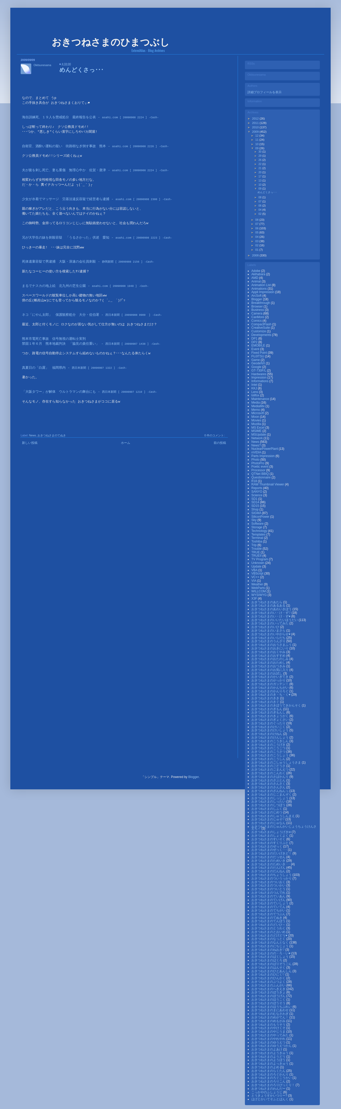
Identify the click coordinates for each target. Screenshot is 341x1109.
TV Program (260, 559)
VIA (254, 581)
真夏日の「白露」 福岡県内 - (68, 368)
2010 (256, 127)
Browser (257, 306)
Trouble (257, 548)
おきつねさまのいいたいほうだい (275, 620)
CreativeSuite (261, 327)
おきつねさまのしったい (268, 801)
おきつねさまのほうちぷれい (271, 1007)
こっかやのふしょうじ (267, 1092)
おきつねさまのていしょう (270, 903)
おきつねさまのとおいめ (268, 932)
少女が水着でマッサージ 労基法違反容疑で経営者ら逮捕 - (91, 199)
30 (260, 151)
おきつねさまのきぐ (265, 702)
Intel (254, 385)
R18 (254, 481)
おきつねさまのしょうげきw (271, 832)
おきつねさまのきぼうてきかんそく (276, 705)
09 (257, 148)
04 (260, 209)
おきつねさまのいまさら (268, 630)
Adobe (256, 271)
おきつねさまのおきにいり (270, 648)
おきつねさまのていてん (268, 907)
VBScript (257, 573)
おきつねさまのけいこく (268, 727)
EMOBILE (258, 345)
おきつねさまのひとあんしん (271, 971)
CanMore (258, 317)
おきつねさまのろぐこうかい (271, 1078)
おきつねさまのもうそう (268, 1024)
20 (260, 172)
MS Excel (258, 427)
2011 (256, 122)
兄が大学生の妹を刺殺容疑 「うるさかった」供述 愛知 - (91, 237)
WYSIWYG (259, 595)
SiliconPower (260, 516)
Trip (254, 545)
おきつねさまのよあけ (267, 1049)
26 (260, 159)
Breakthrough (261, 303)
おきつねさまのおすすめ (268, 655)
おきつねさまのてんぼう (268, 921)
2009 (256, 131)
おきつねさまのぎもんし (268, 712)
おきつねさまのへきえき (268, 989)
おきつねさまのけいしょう (270, 730)
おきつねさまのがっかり (268, 680)
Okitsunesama (42, 65)
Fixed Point (259, 353)
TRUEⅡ (256, 555)
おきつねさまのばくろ (267, 960)
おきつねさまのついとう (268, 889)
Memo (256, 410)
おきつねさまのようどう (268, 1056)
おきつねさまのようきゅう (270, 1053)
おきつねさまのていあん (268, 896)
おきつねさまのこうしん (268, 759)
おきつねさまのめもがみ (268, 1021)
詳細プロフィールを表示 (264, 92)
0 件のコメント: (214, 435)
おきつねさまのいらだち (268, 638)
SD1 (254, 499)
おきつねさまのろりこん (268, 1081)
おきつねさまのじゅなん (268, 823)
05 (257, 232)
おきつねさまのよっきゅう (270, 1063)
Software (258, 523)
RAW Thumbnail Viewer (268, 484)
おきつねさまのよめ (265, 1067)
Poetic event (260, 466)
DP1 (254, 338)
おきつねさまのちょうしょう (271, 875)
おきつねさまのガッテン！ (270, 684)
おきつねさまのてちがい (268, 910)
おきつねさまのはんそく (268, 967)
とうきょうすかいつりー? (269, 1095)
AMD (255, 278)
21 (260, 168)
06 (260, 205)
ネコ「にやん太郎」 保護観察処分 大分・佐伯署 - (86, 315)
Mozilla (256, 424)
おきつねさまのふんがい (268, 985)
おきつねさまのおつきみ (268, 666)
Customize (259, 331)
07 (260, 201)
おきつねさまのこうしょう (270, 755)
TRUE (256, 552)
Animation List (261, 285)
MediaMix (258, 406)
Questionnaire (261, 477)
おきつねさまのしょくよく (270, 835)
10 (257, 144)
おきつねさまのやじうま (268, 1031)
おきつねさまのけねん (267, 734)
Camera (257, 313)
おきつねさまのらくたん (268, 1071)
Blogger (257, 299)
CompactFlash (261, 324)
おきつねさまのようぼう (268, 1060)
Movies (256, 420)
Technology (259, 531)
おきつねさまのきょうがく (270, 716)
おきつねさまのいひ (265, 627)
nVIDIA (256, 452)
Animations (259, 288)
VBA (254, 570)
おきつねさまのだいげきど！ (271, 853)
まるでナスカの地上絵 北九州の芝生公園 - (79, 286)
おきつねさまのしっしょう (270, 798)
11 (257, 139)
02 (260, 213)
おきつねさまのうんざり (268, 641)
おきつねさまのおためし (268, 662)
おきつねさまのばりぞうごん (271, 964)
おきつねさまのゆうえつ (268, 1042)
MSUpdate (259, 434)
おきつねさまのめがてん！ (270, 1017)
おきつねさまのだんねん (268, 871)
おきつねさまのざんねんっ (270, 791)
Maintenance (260, 399)
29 (260, 155)
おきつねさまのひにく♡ (268, 974)
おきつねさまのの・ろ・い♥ (271, 953)
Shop (255, 509)
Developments (261, 335)
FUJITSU (258, 356)
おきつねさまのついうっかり (271, 878)
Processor (258, 470)
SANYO (257, 491)
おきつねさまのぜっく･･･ (269, 850)
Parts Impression (263, 456)
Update (256, 566)
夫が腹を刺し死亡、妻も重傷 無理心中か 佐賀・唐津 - (89, 170)
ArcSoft (256, 295)
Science (257, 495)
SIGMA (256, 513)
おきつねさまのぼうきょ (268, 992)
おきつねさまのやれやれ (268, 1039)
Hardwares (259, 374)
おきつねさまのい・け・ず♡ (271, 613)
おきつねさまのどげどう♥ (269, 935)
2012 (256, 118)
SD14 (255, 502)
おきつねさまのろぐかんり (270, 1074)
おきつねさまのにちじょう (270, 946)
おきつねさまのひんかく (268, 978)
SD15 (255, 506)
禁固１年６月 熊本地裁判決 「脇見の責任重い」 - (85, 344)
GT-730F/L (259, 370)
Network (257, 438)
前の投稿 (220, 443)
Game (256, 360)
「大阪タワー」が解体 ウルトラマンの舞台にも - (83, 392)
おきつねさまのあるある (268, 605)
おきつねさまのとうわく (268, 928)
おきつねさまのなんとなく (270, 942)
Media (256, 402)
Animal (256, 281)
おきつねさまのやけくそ (268, 1028)
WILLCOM (259, 591)
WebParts (258, 588)
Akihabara (258, 274)
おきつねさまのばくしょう (270, 956)
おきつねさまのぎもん (267, 709)
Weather (257, 584)
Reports (257, 488)
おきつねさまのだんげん (268, 867)
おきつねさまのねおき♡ (268, 949)
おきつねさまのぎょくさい (270, 719)
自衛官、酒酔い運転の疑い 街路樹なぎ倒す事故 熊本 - (89, 146)
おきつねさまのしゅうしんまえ (273, 816)
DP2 (254, 342)
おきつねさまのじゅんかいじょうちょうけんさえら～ (283, 827)
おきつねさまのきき (265, 698)
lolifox (255, 395)
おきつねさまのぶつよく (268, 982)
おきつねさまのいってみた (270, 623)
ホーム (125, 443)
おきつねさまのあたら (267, 602)
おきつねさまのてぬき (51, 435)
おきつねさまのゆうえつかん (271, 1046)
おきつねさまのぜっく (267, 846)
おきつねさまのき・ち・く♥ (271, 694)
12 (257, 135)
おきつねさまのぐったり (268, 723)
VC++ (255, 577)
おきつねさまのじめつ (267, 812)
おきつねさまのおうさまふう (271, 645)
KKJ (254, 388)
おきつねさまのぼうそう (268, 1003)
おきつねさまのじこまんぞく (271, 794)
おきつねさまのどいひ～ (268, 924)
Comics (256, 321)
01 (257, 249)
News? (256, 445)
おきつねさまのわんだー (268, 1088)
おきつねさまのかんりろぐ (270, 691)
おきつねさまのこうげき (268, 744)
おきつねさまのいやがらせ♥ (271, 634)
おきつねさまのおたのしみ (270, 659)
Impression (259, 377)
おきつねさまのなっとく (268, 939)
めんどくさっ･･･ (81, 69)
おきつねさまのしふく (267, 809)
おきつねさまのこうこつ (268, 748)
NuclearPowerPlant (265, 449)
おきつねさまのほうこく (268, 999)
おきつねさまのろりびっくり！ (273, 1085)
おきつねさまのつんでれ (268, 892)
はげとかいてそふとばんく (270, 1099)
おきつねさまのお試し (267, 673)
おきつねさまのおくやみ (268, 652)
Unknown (258, 563)
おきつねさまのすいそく (268, 839)
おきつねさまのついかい (268, 885)
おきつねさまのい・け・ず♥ (271, 616)
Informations (260, 381)
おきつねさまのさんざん (268, 787)
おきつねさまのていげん (268, 900)
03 (257, 241)
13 (260, 180)
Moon (255, 417)
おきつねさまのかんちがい (270, 687)
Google (256, 367)
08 (260, 197)
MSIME (256, 431)
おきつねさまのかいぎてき (270, 677)
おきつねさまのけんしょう (270, 737)
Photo (255, 459)
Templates (258, 534)
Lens (255, 392)
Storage (257, 527)
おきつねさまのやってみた (270, 1035)
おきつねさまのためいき (268, 860)
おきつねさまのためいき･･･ (271, 864)
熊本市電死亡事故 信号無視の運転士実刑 (54, 339)
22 (260, 164)
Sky (254, 520)
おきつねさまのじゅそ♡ (268, 819)
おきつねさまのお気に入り (270, 670)
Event (255, 349)
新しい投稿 (29, 443)
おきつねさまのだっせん (268, 857)
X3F (254, 598)
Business (258, 310)
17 (260, 176)
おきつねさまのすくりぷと (270, 843)
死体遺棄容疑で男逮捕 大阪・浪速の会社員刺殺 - (82, 261)
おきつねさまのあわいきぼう (271, 609)
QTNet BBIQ (260, 474)
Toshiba (257, 541)
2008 (256, 255)
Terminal (257, 538)
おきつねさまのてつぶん (268, 914)
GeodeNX (258, 363)
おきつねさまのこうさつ (268, 751)
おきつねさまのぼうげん (268, 996)
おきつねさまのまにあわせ (270, 1010)
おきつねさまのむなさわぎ (270, 1014)
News (32, 435)
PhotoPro (258, 463)
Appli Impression (263, 292)
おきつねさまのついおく (268, 882)
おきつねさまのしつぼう (268, 805)
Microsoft (258, 413)
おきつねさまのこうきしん (270, 741)
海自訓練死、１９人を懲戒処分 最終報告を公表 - (84, 117)
